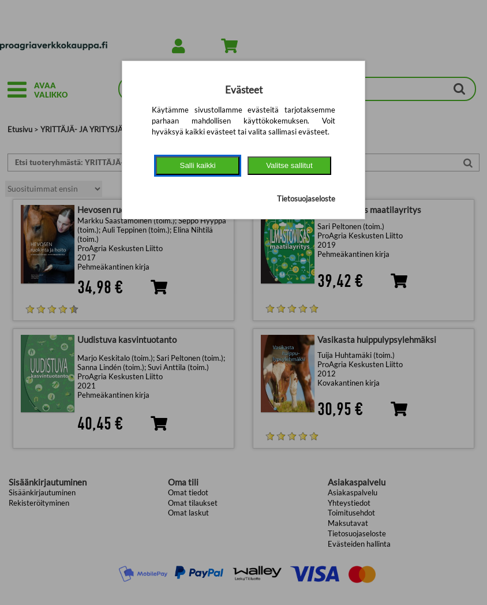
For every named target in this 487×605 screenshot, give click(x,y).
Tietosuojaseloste (306, 198)
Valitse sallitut (289, 165)
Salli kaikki (198, 165)
